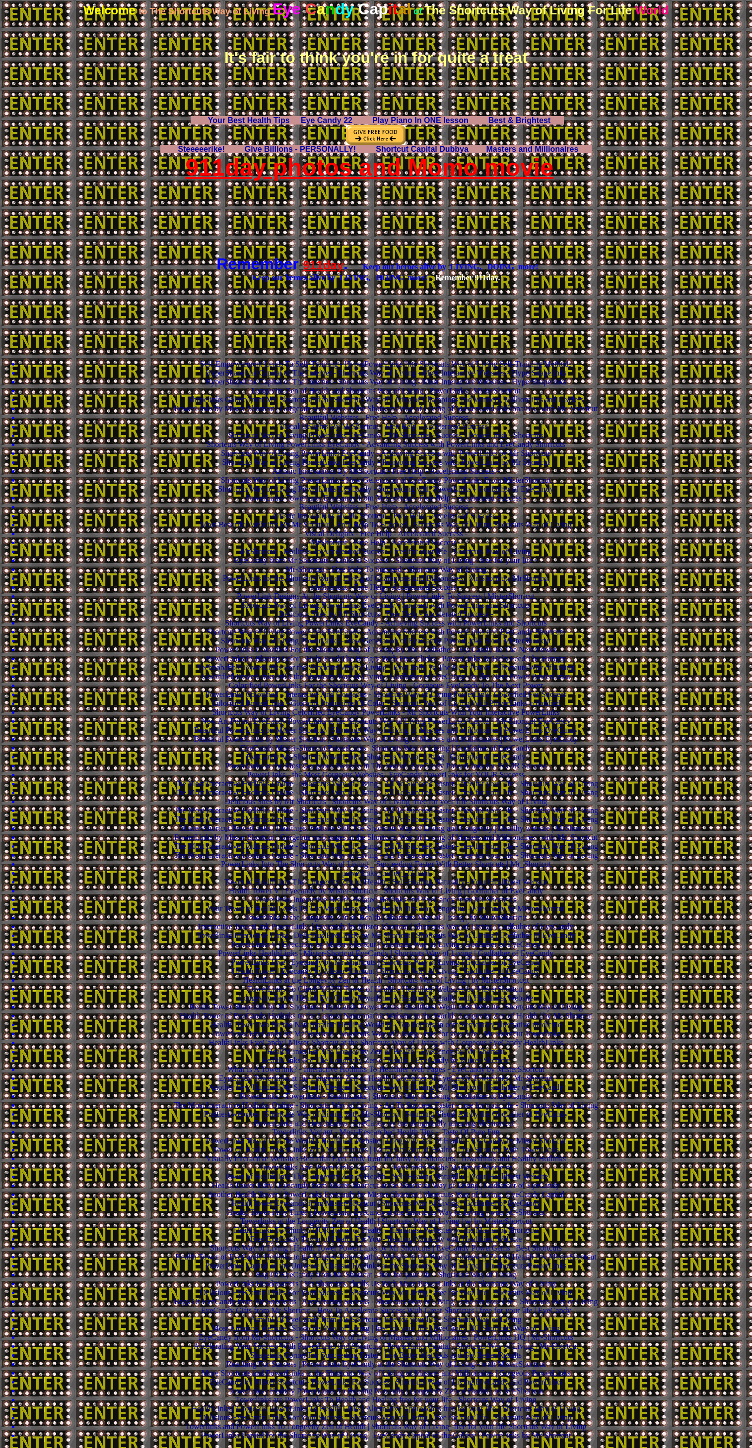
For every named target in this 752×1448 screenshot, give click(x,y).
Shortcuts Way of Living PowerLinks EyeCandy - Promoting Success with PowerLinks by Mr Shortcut (385, 462)
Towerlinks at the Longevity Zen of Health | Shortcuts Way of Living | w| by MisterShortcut (386, 1221)
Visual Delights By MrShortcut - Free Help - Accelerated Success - (385, 426)
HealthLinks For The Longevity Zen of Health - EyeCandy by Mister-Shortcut (386, 1060)
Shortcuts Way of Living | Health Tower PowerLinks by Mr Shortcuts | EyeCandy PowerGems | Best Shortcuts (386, 1248)
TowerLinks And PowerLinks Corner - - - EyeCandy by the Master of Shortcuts (386, 1167)
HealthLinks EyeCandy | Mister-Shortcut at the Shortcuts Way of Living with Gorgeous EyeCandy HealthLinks (385, 1042)
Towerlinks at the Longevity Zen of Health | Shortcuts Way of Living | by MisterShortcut (386, 917)
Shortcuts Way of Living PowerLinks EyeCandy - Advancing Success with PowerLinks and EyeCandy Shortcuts (385, 444)
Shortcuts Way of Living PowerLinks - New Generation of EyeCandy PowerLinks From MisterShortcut (386, 480)
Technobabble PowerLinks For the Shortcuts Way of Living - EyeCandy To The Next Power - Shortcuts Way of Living (386, 667)
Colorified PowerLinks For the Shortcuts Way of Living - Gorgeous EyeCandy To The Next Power (386, 685)
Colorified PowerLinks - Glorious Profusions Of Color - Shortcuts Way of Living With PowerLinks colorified (385, 703)
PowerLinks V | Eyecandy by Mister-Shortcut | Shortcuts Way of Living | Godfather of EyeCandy (386, 944)
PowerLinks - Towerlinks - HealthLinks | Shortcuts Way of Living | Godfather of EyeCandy (386, 1096)
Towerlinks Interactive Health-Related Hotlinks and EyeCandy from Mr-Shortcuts (386, 899)
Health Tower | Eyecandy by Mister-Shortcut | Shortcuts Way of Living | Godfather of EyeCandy (386, 971)
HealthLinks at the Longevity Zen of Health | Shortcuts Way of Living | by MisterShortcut (386, 980)
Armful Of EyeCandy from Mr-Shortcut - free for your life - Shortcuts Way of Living (385, 1319)
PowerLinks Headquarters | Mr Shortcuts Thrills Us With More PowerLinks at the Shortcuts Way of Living (386, 1283)
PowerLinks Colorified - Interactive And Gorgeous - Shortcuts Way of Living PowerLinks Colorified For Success (386, 694)
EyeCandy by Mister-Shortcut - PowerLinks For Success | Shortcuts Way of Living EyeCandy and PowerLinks (385, 1382)
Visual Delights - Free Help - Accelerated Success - (386, 533)
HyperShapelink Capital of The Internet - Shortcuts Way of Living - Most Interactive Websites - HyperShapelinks (385, 373)
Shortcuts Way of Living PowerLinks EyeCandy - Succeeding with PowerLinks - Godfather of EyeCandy (385, 489)
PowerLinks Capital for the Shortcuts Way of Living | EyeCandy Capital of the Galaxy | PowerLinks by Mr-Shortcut (386, 1435)
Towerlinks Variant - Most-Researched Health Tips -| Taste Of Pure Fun (385, 1132)
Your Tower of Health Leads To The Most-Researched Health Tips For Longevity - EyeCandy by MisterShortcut (386, 908)
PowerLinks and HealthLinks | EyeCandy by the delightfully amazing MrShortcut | (386, 1123)
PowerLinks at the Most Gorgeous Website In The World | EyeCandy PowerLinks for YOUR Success (386, 765)
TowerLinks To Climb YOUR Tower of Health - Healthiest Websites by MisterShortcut (386, 989)
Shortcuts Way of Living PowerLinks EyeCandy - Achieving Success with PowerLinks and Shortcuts (386, 623)
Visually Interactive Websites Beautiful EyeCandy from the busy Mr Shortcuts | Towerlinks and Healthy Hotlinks (386, 1158)
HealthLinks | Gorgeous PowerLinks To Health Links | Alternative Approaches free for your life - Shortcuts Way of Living (386, 1408)
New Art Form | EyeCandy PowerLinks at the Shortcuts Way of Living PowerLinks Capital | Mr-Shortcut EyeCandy (386, 721)
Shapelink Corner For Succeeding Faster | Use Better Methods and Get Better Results (386, 1355)
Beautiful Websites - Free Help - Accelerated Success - (386, 417)
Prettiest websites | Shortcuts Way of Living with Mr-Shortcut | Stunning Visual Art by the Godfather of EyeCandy (386, 1114)
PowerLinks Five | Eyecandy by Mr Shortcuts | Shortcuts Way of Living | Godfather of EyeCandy (386, 962)
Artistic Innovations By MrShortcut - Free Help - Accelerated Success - (386, 471)
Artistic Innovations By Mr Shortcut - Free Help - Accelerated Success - (386, 515)
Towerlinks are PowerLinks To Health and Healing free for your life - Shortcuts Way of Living (386, 1399)
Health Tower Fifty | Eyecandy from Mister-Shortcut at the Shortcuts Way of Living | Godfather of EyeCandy (386, 1185)
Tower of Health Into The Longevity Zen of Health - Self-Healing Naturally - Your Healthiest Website (386, 882)
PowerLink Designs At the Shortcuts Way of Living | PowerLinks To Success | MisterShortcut (386, 596)
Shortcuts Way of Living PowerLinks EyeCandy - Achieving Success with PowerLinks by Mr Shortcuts (386, 453)
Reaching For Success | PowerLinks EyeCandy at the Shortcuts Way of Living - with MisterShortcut (385, 1364)
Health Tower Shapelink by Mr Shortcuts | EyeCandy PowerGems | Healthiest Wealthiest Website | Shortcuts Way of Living (386, 1007)
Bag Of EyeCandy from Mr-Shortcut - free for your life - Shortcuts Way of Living (386, 1274)
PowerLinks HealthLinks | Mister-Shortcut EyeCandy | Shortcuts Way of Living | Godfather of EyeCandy (386, 953)
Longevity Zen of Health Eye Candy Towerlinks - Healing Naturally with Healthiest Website (386, 998)
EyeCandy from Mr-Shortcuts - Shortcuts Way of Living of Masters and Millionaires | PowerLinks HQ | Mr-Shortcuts (386, 1337)
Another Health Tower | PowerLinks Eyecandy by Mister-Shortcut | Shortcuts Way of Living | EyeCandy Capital (385, 1194)
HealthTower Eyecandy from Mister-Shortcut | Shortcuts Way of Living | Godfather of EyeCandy (386, 1203)
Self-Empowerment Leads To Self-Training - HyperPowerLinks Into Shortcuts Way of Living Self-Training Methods (386, 364)
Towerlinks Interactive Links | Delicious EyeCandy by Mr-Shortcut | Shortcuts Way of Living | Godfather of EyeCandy (386, 935)
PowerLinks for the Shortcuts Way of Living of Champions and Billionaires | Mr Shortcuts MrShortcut (386, 578)
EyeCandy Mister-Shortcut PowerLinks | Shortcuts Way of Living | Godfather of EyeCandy (386, 748)
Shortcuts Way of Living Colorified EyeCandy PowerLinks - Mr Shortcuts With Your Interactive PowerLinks (386, 712)
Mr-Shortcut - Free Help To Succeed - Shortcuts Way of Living (386, 569)
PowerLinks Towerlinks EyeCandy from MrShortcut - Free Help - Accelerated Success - (386, 498)
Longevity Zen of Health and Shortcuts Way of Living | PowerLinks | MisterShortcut (386, 390)
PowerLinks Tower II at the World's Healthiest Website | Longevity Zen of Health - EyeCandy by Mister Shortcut (386, 1140)
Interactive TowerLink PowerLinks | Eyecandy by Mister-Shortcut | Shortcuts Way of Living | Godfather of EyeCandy (386, 926)
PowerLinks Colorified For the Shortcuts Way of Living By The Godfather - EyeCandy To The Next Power (385, 649)
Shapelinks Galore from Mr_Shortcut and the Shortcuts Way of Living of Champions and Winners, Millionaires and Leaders (386, 399)
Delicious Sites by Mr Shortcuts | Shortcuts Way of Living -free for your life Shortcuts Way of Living (386, 801)
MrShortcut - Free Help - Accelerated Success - (386, 542)
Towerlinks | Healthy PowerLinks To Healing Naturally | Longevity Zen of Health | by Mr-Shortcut (385, 1390)
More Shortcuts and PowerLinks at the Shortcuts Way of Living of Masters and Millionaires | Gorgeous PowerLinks (386, 1373)
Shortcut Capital (422, 149)
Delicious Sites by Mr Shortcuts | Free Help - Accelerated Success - (386, 614)
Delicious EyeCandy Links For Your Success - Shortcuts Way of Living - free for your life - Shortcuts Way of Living (385, 1292)
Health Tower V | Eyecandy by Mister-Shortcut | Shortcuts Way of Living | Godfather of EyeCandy (386, 890)
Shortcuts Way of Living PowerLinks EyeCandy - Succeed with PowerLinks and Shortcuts (386, 605)
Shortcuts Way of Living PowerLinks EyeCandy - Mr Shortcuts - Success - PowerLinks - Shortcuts (386, 435)
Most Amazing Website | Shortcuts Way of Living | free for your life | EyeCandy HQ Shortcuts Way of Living (386, 1328)
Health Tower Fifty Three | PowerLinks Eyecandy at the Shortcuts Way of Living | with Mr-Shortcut (386, 1212)
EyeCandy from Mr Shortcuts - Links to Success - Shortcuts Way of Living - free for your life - (386, 560)
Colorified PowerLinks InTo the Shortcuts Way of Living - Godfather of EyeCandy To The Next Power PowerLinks (386, 676)
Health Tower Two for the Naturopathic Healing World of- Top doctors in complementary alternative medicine (385, 1024)
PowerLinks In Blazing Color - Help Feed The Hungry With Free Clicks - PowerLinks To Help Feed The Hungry (386, 658)
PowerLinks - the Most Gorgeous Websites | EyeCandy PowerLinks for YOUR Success (386, 774)
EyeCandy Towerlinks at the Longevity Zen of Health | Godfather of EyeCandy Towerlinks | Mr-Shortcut (386, 1078)
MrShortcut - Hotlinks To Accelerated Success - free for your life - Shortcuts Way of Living (386, 551)
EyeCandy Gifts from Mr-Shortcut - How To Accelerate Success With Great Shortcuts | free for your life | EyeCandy (386, 1310)
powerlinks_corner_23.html (386, 873)
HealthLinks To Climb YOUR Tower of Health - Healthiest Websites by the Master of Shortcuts (386, 1230)
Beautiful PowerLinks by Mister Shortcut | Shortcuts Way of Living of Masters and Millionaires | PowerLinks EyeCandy (386, 730)
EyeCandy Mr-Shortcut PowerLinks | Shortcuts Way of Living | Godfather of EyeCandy (386, 757)
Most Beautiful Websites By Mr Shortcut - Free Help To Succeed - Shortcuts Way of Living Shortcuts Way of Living (386, 524)
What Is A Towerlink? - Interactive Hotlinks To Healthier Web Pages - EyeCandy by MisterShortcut (386, 1069)
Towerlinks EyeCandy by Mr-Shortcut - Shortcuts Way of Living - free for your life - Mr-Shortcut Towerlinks (385, 1033)
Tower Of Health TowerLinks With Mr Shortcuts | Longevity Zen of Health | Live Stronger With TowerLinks (386, 1149)
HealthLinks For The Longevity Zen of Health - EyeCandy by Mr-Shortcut (386, 1051)
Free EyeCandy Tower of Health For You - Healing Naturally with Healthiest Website (386, 1239)
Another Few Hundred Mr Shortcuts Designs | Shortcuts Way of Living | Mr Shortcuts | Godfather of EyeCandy (385, 1087)
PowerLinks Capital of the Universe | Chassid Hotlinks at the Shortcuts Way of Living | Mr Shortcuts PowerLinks (386, 1265)
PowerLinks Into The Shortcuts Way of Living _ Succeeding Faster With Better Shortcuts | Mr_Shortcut (386, 864)
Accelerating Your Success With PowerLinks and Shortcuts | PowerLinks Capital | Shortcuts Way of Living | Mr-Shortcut (385, 1346)
